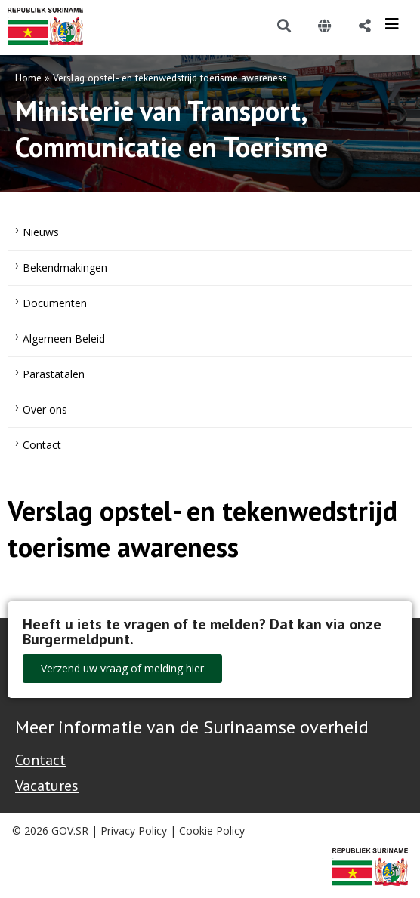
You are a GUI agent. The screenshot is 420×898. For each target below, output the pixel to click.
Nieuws (41, 232)
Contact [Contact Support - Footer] (40, 760)
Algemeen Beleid (64, 338)
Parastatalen (54, 374)
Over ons (45, 409)
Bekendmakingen (65, 267)
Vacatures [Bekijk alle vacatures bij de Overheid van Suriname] (47, 785)
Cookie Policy (212, 830)
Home (28, 78)
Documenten (55, 303)
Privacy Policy (133, 830)
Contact (42, 445)
